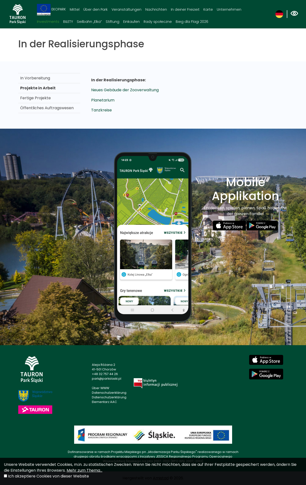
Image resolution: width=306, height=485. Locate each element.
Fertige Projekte (35, 98)
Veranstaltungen (126, 9)
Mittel (74, 9)
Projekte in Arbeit (38, 88)
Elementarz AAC (104, 402)
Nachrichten (156, 9)
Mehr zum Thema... (84, 470)
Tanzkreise (101, 110)
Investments (48, 21)
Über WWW (100, 388)
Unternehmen (229, 9)
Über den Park (95, 9)
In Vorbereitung (35, 78)
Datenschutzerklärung (109, 393)
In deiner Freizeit (185, 9)
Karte (208, 9)
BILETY (68, 21)
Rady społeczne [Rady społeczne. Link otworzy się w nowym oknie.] (158, 21)
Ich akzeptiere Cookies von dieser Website (48, 476)
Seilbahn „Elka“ (89, 21)
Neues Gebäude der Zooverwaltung (125, 90)
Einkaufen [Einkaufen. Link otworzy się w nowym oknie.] (131, 21)
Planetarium (102, 100)
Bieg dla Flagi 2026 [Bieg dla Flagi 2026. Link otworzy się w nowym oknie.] (192, 21)
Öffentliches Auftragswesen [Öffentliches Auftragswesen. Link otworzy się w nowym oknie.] (47, 108)
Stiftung (112, 21)
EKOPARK (51, 9)
